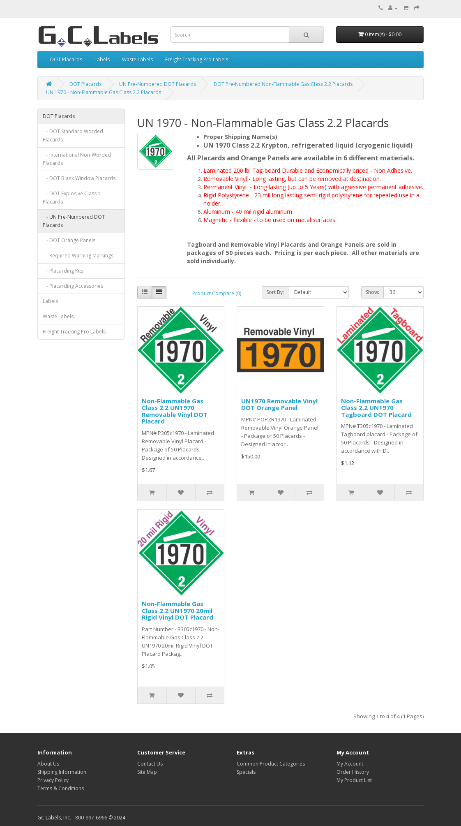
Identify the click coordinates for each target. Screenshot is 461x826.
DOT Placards (66, 59)
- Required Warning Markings (78, 255)
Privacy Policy (53, 780)
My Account (350, 763)
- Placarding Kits (63, 270)
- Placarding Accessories (73, 285)
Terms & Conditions (60, 788)
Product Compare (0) (216, 293)
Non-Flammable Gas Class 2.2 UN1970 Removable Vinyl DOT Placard (174, 411)
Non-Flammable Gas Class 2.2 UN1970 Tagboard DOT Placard (376, 408)
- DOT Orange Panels (69, 240)
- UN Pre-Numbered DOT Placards (74, 221)
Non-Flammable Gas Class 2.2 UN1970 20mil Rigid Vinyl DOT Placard (177, 610)
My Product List (354, 780)
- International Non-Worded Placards (77, 159)
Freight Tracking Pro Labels (196, 59)
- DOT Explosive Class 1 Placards (72, 197)
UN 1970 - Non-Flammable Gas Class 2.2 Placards (103, 92)
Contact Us (150, 763)
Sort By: (275, 292)
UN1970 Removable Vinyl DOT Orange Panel (279, 404)
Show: (372, 292)
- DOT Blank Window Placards (79, 178)
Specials (246, 771)
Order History (353, 771)
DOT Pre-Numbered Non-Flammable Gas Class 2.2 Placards (283, 84)
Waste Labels (137, 59)
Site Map (147, 771)
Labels (102, 59)
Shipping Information (61, 771)
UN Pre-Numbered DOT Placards (157, 84)
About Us (48, 763)
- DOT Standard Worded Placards (73, 135)
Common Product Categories (271, 763)
